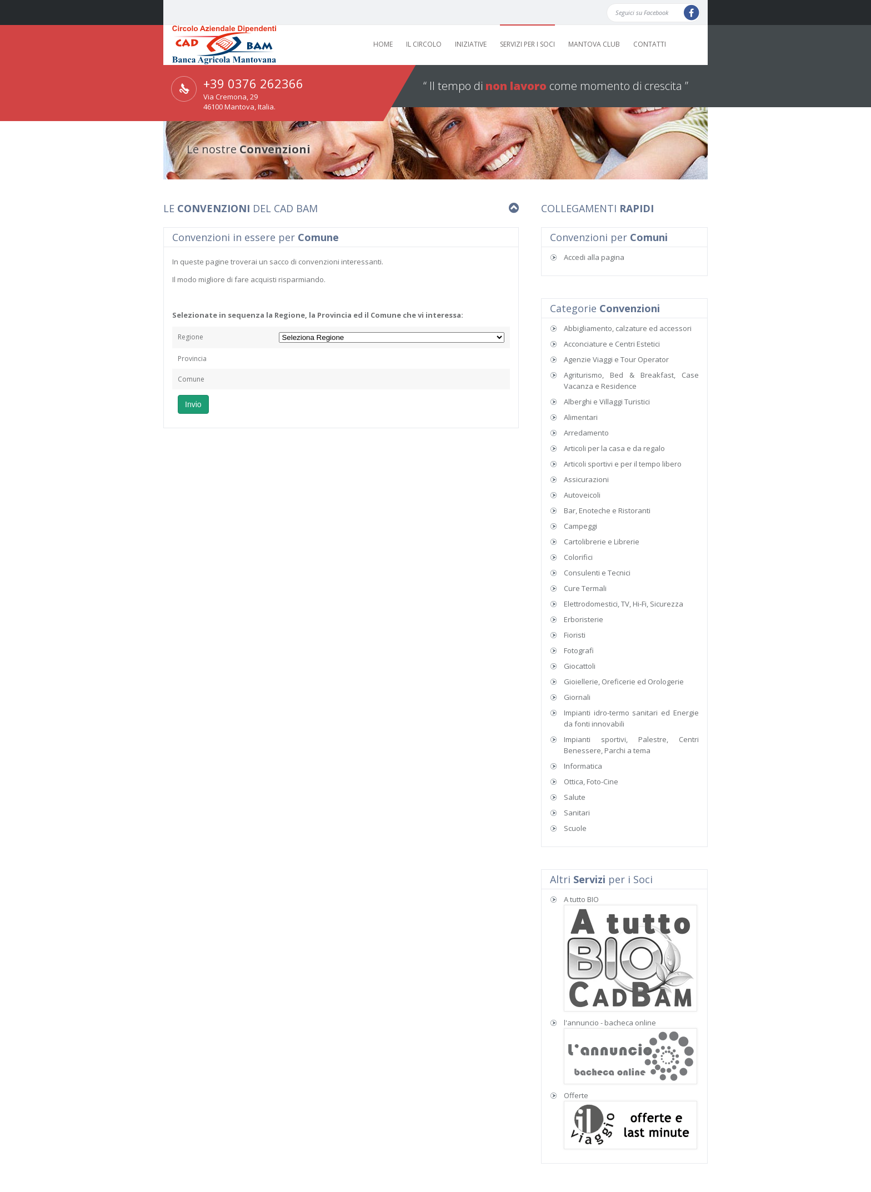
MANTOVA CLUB (594, 44)
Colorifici (578, 557)
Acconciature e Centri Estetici (612, 344)
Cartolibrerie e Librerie (601, 542)
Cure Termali (585, 588)
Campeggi (580, 526)
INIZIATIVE (471, 44)
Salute (574, 797)
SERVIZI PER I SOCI (527, 44)
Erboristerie (583, 619)
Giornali (577, 697)
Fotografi (579, 650)
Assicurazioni (586, 479)
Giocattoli (579, 666)
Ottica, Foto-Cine (591, 782)
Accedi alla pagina (594, 257)
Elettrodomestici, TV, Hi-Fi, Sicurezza (623, 604)
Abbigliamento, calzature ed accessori (628, 328)
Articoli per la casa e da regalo (614, 448)
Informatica (583, 766)
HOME (383, 44)
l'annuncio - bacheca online (610, 1023)
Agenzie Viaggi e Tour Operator (616, 359)
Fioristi (574, 635)
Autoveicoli (582, 495)
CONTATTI (649, 44)
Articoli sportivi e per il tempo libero (623, 464)
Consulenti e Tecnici (597, 573)
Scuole (575, 828)
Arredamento (586, 433)
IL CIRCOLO (424, 44)
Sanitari (577, 813)
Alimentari (581, 417)
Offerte (576, 1095)
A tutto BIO (581, 899)
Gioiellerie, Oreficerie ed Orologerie (624, 682)
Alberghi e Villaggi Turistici (607, 402)
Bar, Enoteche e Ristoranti (607, 510)
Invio (193, 404)
